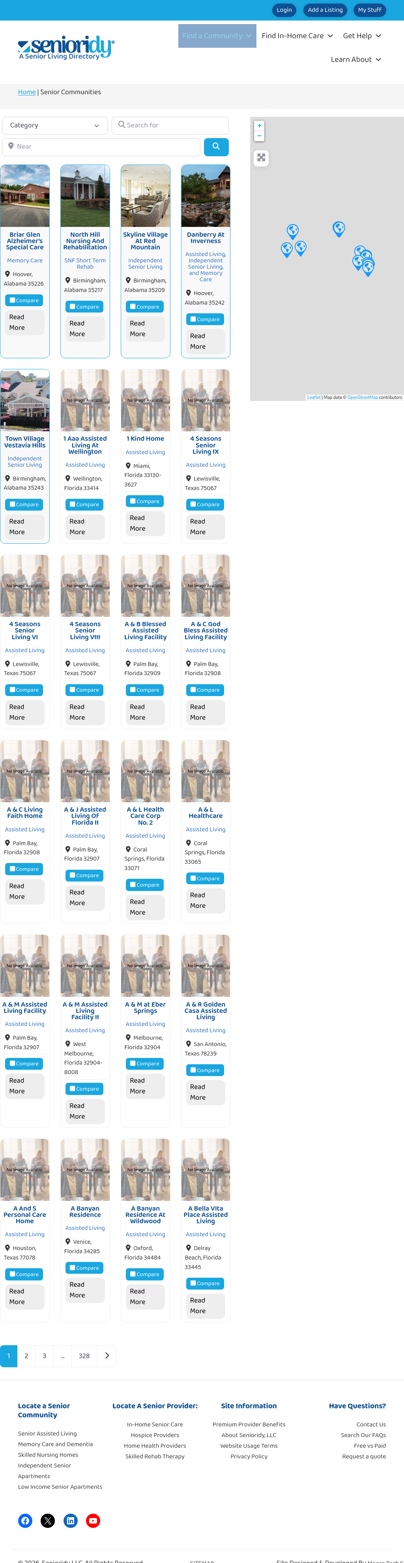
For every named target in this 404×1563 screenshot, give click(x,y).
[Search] (216, 147)
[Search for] (170, 126)
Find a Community (217, 36)
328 (84, 1339)
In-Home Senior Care (155, 1408)
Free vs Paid (370, 1429)
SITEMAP (202, 1547)
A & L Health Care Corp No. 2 (145, 805)
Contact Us (371, 1408)
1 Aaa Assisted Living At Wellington (85, 440)
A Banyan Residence (85, 1195)
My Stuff (363, 10)
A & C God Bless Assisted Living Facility (205, 622)
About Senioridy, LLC (248, 1419)
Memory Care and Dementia (55, 1428)
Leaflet (313, 398)
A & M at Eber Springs (145, 994)
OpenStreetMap (363, 398)
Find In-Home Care (298, 36)
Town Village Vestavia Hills (25, 437)
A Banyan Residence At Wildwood (145, 1198)
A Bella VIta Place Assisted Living (205, 1198)
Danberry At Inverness (205, 235)
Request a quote (364, 1440)
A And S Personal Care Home (25, 1198)
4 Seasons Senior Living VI (24, 622)
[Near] (101, 147)
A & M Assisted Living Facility (24, 994)
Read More (17, 320)
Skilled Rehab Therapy (155, 1440)
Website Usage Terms (248, 1429)
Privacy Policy (248, 1440)
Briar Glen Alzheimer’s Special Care (25, 238)
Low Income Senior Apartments (60, 1470)
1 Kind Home (145, 434)
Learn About (356, 59)
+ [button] (260, 126)
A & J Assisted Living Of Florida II (85, 805)
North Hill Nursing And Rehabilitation (85, 238)
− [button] (260, 136)
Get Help (362, 36)
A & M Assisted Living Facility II (85, 997)
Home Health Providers (155, 1429)
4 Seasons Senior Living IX (205, 440)
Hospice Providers (155, 1419)
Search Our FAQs (363, 1419)
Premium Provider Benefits (249, 1408)
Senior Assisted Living (47, 1417)
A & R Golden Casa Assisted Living (206, 997)
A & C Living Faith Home (25, 802)
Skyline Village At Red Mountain (145, 238)
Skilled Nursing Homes (48, 1438)
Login (251, 10)
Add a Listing (305, 10)
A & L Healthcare (206, 802)
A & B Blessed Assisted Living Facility (145, 622)
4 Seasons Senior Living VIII (85, 622)
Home (27, 92)
